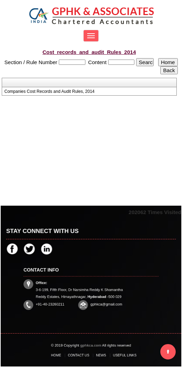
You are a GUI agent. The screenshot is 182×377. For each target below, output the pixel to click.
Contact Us (81, 355)
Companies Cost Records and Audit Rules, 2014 (49, 91)
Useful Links (117, 355)
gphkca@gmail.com (103, 301)
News (99, 355)
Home (63, 355)
